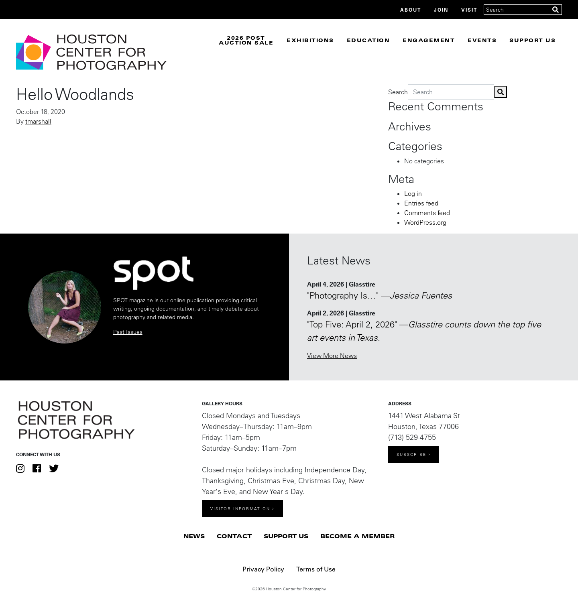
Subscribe (411, 454)
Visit (469, 9)
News (194, 536)
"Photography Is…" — (379, 295)
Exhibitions (310, 40)
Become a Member (357, 536)
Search (398, 92)
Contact (234, 536)
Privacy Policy (263, 569)
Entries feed (421, 203)
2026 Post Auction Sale (246, 40)
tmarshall (38, 121)
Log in (413, 193)
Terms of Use (316, 569)
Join (441, 9)
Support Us (532, 40)
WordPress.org (425, 222)
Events (482, 40)
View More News (332, 356)
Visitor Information (240, 508)
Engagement (429, 40)
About (410, 9)
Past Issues (127, 331)
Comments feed (427, 213)
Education (368, 40)
